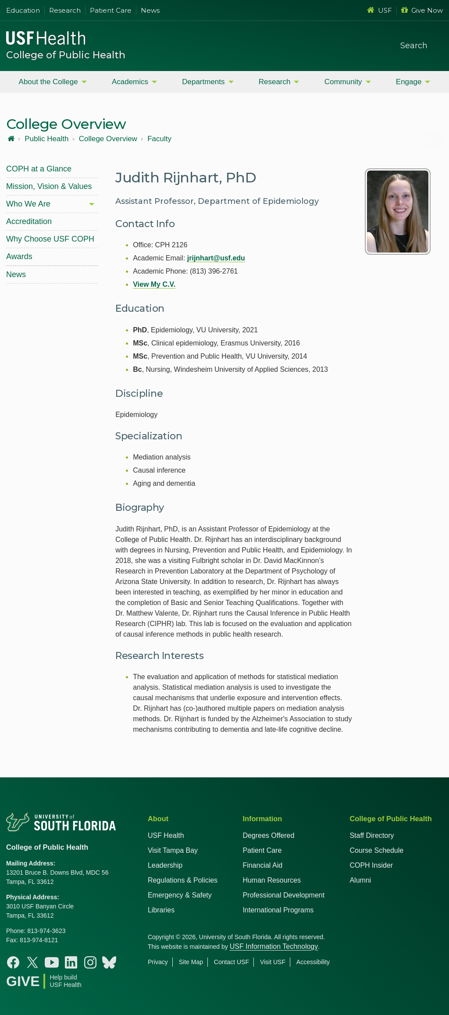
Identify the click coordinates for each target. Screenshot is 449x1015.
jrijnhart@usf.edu (216, 258)
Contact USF (231, 961)
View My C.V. (154, 284)
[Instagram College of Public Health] (90, 962)
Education (23, 10)
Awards (19, 256)
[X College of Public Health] (32, 962)
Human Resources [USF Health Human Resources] (271, 880)
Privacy (158, 961)
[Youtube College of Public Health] (52, 962)
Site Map (191, 961)
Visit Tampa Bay (173, 850)
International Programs (278, 910)
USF (379, 10)
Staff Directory (371, 835)
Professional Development (283, 895)
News (150, 10)
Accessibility (313, 961)
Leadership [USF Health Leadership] (165, 865)
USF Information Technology (274, 946)
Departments (203, 82)
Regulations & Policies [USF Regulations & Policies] (182, 880)
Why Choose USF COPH (50, 239)
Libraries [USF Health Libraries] (161, 910)
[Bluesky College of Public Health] (109, 962)
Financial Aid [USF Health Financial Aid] (262, 865)
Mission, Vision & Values (49, 186)
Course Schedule (376, 850)
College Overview (108, 139)
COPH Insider (371, 865)
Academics (130, 82)
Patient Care (111, 10)
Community (343, 82)
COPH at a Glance (38, 168)
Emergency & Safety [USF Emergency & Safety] (180, 895)
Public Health (46, 139)
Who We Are (28, 203)
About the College (48, 82)
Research (65, 10)
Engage (409, 82)
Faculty (159, 139)
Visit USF (272, 961)
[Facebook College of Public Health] (13, 962)
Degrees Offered (268, 835)
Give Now (422, 10)
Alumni (360, 880)
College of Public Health (65, 55)
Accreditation (29, 221)
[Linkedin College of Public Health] (71, 962)
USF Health (166, 835)
